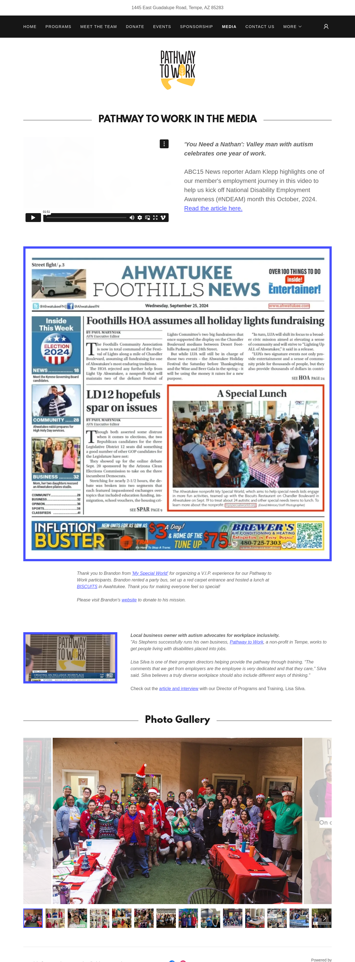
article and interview (178, 688)
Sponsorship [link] (196, 26)
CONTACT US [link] (260, 26)
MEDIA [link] (229, 26)
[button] (292, 26)
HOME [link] (30, 26)
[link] (177, 69)
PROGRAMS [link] (58, 26)
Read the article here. (213, 208)
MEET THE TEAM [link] (98, 26)
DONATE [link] (135, 26)
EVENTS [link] (162, 26)
